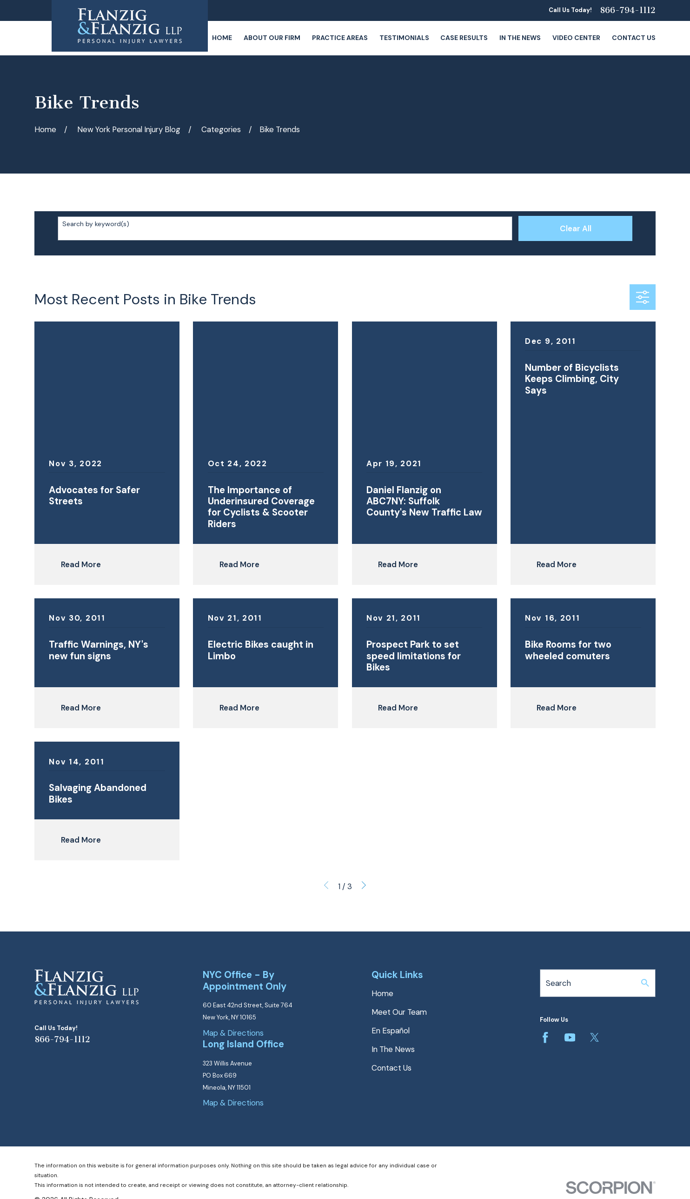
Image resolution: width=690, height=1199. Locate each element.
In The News (393, 1049)
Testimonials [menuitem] (404, 37)
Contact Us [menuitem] (634, 37)
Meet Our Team (399, 1012)
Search (558, 983)
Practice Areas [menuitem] (340, 37)
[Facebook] (545, 1037)
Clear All (575, 228)
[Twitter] (594, 1037)
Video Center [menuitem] (576, 37)
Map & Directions (233, 1033)
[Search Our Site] (645, 983)
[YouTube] (570, 1037)
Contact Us (391, 1068)
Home (382, 993)
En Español (391, 1030)
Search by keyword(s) (95, 224)
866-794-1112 (628, 10)
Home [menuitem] (222, 37)
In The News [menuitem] (520, 37)
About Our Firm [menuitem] (272, 37)
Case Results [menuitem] (464, 37)
